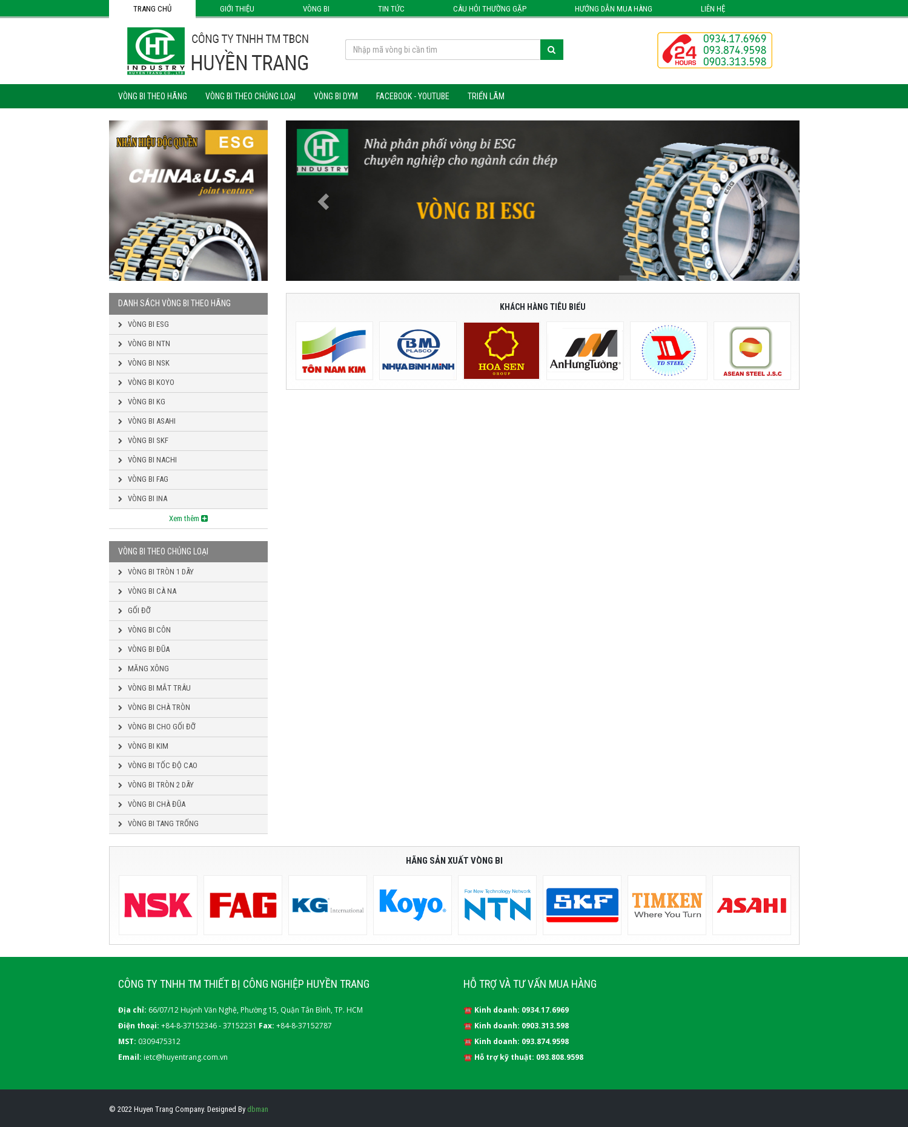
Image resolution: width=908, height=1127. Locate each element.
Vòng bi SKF (143, 440)
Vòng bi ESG (143, 324)
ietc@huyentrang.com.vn (186, 1057)
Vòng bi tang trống (158, 823)
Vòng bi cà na (147, 591)
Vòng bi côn (144, 629)
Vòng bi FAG (143, 479)
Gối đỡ (134, 610)
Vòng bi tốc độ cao (157, 765)
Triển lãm (486, 96)
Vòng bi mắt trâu (154, 687)
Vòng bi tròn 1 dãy (156, 571)
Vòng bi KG (141, 401)
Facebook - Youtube (412, 96)
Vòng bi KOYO (146, 382)
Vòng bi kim (143, 746)
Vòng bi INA (142, 498)
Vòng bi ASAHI (147, 421)
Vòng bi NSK (144, 362)
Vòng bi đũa (144, 649)
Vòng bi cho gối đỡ (157, 726)
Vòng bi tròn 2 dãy (156, 784)
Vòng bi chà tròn (154, 707)
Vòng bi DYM (336, 96)
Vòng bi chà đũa (151, 804)
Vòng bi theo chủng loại (250, 96)
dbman (257, 1109)
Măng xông (143, 668)
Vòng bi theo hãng (152, 96)
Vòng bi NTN (144, 343)
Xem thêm (188, 518)
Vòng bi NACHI (147, 459)
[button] (324, 200)
